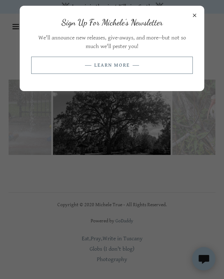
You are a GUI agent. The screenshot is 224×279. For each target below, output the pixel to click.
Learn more (112, 65)
